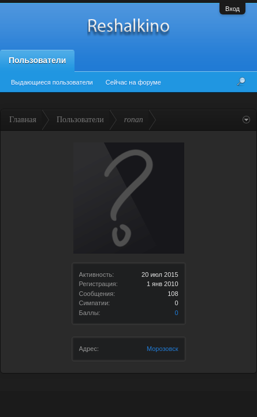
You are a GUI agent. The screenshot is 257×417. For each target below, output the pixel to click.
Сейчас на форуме (133, 82)
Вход (232, 8)
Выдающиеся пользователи (52, 82)
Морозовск (162, 348)
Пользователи (37, 60)
